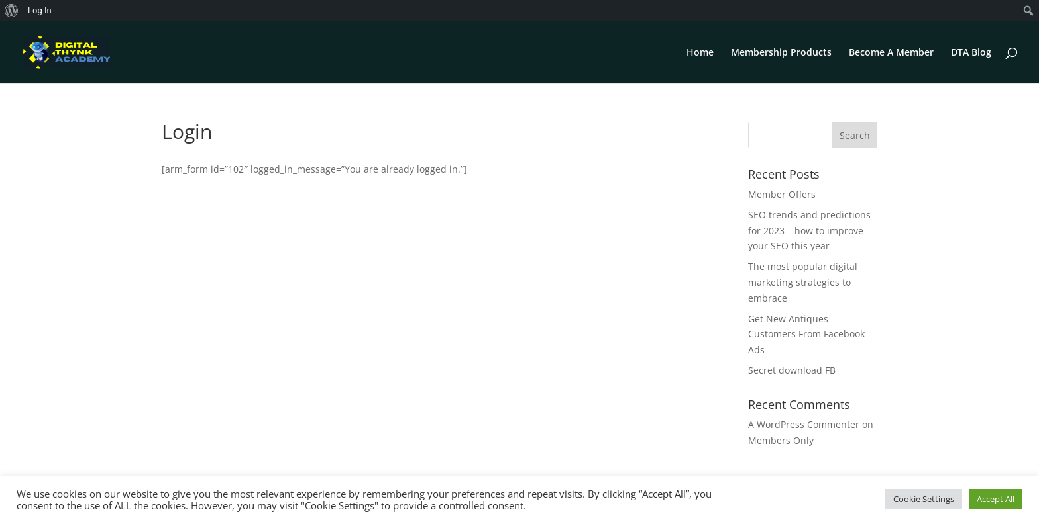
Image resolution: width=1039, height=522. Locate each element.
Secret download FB (792, 370)
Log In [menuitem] (40, 10)
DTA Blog (971, 53)
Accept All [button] (995, 499)
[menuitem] (11, 10)
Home (700, 53)
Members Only (781, 440)
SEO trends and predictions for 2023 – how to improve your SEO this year (809, 230)
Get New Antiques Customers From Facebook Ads (806, 334)
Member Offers (782, 194)
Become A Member (891, 53)
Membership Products (781, 53)
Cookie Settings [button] (923, 499)
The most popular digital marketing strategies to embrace (802, 282)
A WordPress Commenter (803, 424)
